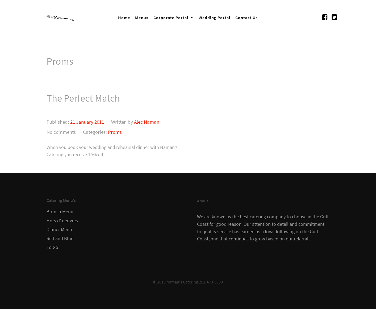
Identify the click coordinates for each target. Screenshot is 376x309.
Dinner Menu (59, 229)
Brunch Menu (60, 212)
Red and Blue (60, 238)
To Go (52, 247)
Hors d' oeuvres (62, 221)
